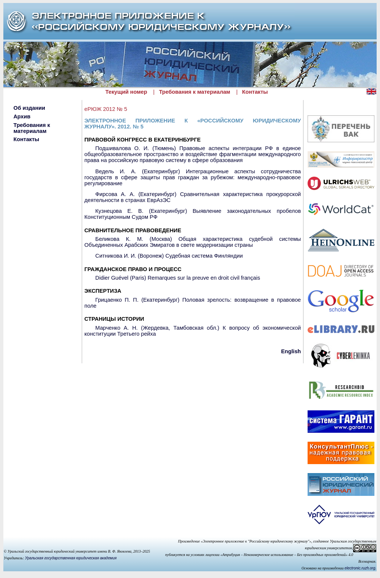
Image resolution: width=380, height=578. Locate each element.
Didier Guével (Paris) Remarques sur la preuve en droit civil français (177, 278)
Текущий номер (126, 92)
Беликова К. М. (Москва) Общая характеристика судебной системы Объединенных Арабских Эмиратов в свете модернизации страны (192, 242)
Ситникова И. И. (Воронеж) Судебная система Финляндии (169, 256)
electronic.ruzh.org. (360, 568)
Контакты (255, 92)
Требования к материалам (194, 92)
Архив (22, 116)
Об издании (29, 108)
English (291, 351)
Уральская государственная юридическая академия (70, 558)
